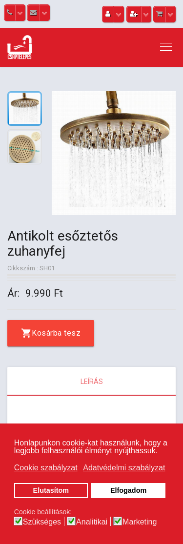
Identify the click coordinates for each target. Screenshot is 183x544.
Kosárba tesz (56, 333)
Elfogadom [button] (128, 490)
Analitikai (91, 522)
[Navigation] (166, 47)
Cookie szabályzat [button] (46, 467)
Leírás (92, 381)
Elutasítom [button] (51, 490)
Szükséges (42, 522)
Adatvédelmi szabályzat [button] (124, 467)
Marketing (139, 522)
